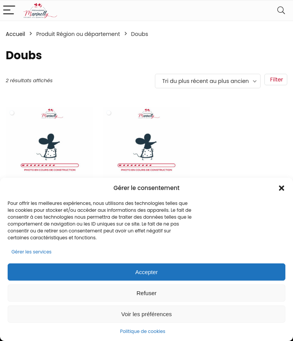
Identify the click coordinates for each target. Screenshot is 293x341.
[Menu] (9, 10)
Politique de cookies (143, 331)
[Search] (281, 10)
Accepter (146, 272)
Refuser (147, 293)
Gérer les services (31, 251)
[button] (281, 188)
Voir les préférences (146, 314)
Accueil (15, 34)
